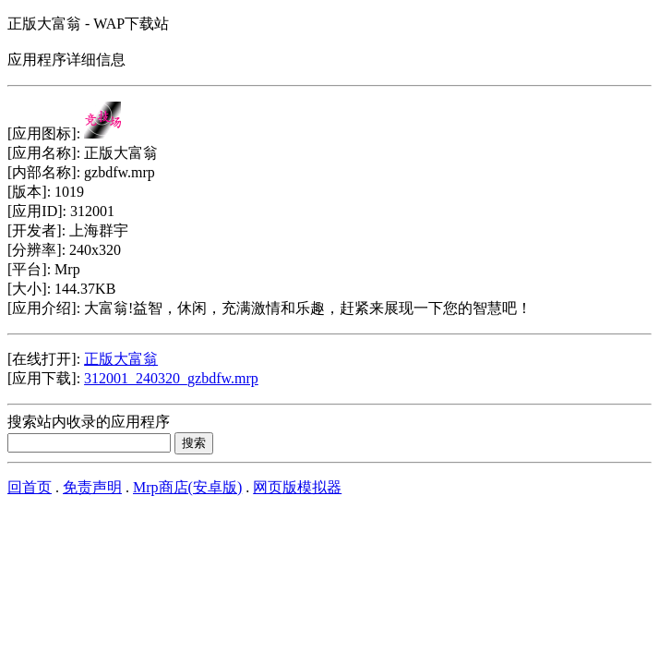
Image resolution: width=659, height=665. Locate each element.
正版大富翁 (121, 359)
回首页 (29, 487)
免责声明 (92, 487)
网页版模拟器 (297, 487)
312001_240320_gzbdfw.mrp (171, 378)
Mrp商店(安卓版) (187, 487)
